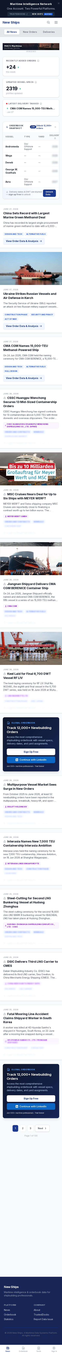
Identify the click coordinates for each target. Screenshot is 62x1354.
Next (42, 1128)
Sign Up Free (31, 751)
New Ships (11, 22)
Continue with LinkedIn (31, 759)
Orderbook (10, 1314)
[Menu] (56, 22)
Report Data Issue (43, 1319)
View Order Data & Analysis (24, 241)
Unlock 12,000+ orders (46, 126)
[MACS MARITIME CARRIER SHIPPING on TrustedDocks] (31, 46)
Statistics (8, 1319)
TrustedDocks (18, 14)
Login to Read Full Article (19, 443)
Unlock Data (49, 193)
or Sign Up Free (45, 443)
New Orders (30, 31)
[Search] (48, 22)
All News (12, 31)
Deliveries (49, 31)
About (37, 1310)
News (7, 1310)
